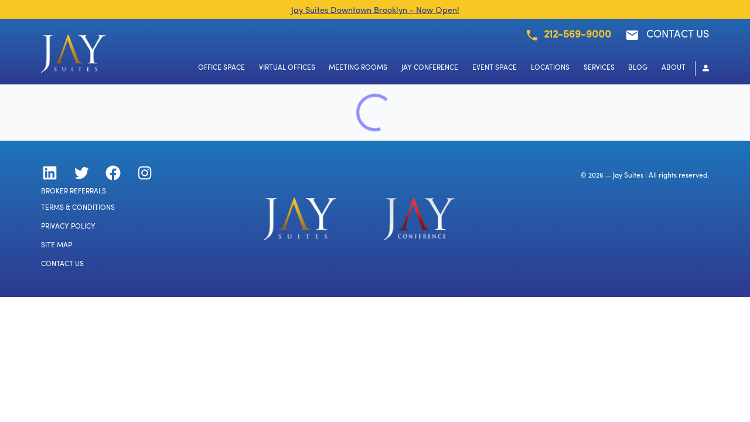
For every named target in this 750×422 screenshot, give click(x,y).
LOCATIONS (550, 68)
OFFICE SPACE (221, 68)
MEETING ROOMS (358, 68)
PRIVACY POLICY (68, 226)
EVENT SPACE (494, 68)
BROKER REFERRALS (73, 191)
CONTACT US (62, 264)
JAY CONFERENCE (429, 68)
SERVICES (599, 68)
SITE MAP (56, 245)
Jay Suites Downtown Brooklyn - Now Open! (375, 10)
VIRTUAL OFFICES (287, 68)
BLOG (637, 68)
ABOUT (674, 68)
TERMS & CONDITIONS (78, 208)
